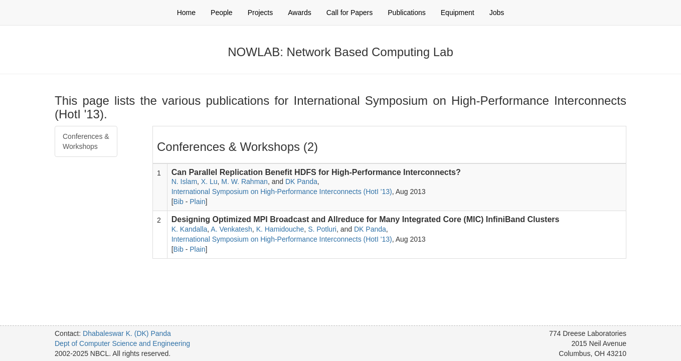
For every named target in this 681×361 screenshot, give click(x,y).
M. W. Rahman (244, 181)
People (222, 13)
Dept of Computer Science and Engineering (122, 343)
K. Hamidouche (280, 229)
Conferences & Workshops (86, 141)
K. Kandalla (190, 229)
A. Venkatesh (231, 229)
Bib (179, 202)
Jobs (496, 13)
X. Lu (209, 181)
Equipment (457, 13)
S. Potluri (322, 229)
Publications (407, 13)
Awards (299, 13)
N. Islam (184, 181)
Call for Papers (349, 13)
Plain (197, 202)
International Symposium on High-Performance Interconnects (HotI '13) (282, 192)
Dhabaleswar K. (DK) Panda (127, 333)
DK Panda (301, 181)
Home (186, 13)
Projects (260, 13)
